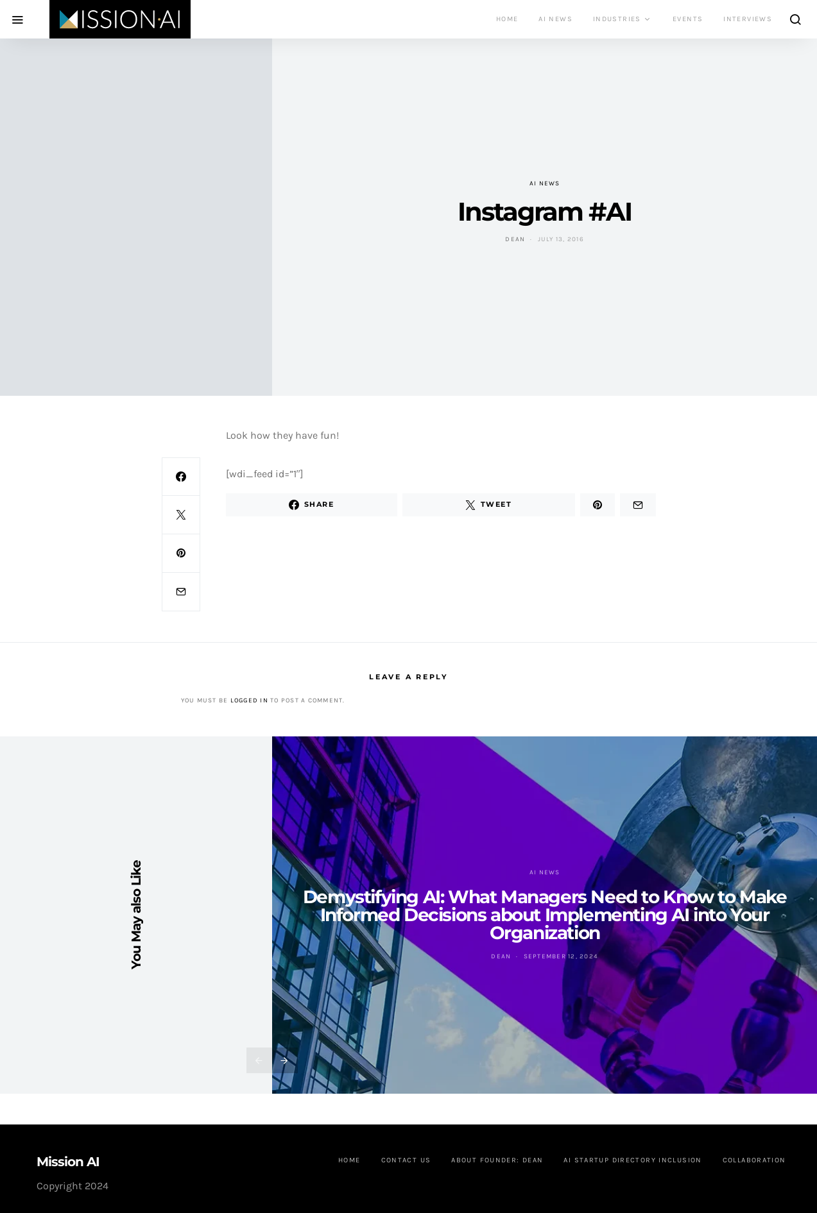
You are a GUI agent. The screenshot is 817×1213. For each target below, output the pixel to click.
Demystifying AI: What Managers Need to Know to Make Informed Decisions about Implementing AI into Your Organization (545, 915)
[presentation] (259, 1060)
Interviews (747, 19)
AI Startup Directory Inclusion (632, 1160)
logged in (249, 700)
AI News (555, 19)
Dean (515, 239)
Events (688, 19)
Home (507, 19)
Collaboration (754, 1160)
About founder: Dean (497, 1160)
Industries (617, 19)
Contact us (406, 1160)
